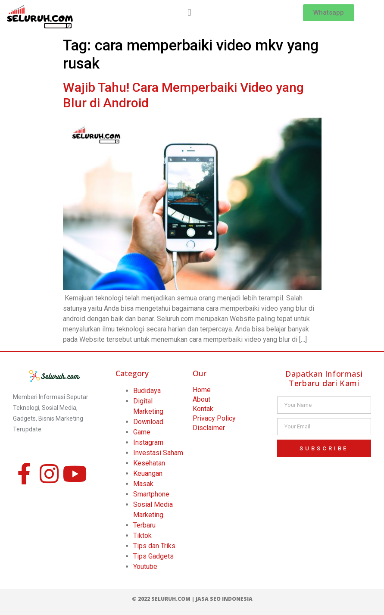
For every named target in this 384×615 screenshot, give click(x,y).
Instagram (148, 442)
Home (202, 390)
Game (141, 432)
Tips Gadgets (153, 556)
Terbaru (144, 525)
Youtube (145, 566)
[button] (189, 12)
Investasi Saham (158, 453)
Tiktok (142, 535)
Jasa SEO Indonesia (224, 599)
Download (148, 422)
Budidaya (147, 391)
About (201, 399)
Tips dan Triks (154, 546)
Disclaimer (209, 428)
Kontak (203, 409)
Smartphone (151, 494)
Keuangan (147, 473)
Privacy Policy (214, 418)
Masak (143, 484)
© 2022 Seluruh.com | (164, 599)
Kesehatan (149, 463)
